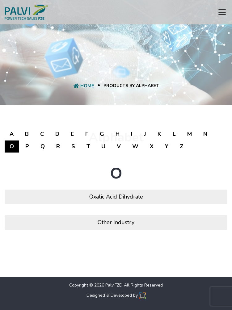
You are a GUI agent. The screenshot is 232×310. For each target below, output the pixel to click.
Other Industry (116, 222)
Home (84, 86)
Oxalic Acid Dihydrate (116, 196)
